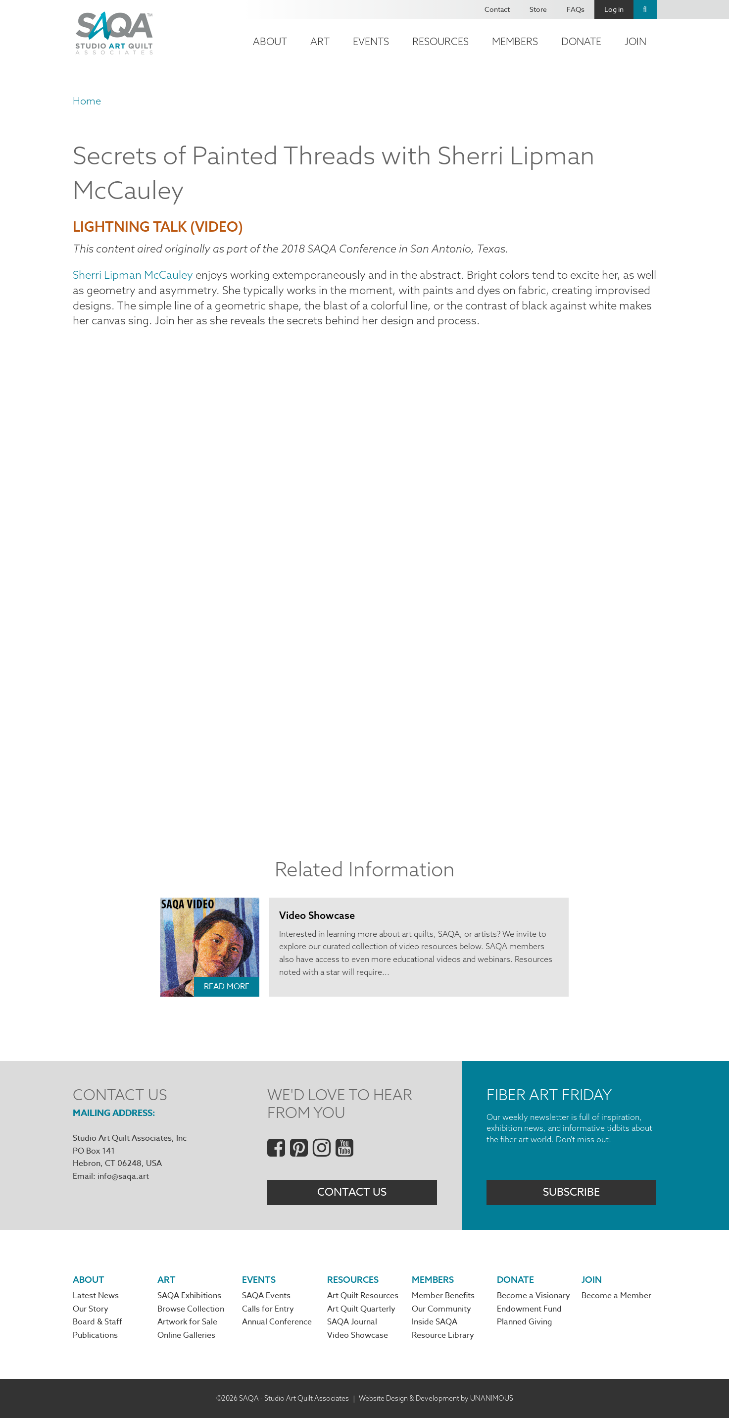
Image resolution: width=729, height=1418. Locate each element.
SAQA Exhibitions (189, 1296)
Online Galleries (186, 1335)
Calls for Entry (268, 1309)
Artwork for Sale (187, 1322)
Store (538, 9)
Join (635, 41)
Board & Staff (97, 1322)
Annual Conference (277, 1322)
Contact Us (352, 1192)
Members (515, 41)
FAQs (575, 9)
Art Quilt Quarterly (361, 1309)
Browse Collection (190, 1309)
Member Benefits (443, 1296)
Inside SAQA (434, 1322)
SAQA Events (266, 1296)
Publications (95, 1335)
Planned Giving (524, 1322)
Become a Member (616, 1296)
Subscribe (571, 1192)
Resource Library (443, 1335)
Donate (581, 41)
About (270, 41)
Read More (226, 987)
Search (645, 9)
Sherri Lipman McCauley (133, 275)
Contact (497, 9)
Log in (614, 9)
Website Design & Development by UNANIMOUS (436, 1398)
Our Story (90, 1309)
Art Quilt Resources (362, 1296)
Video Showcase (317, 915)
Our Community (441, 1309)
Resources (440, 41)
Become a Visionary (533, 1296)
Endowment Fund (529, 1309)
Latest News (96, 1296)
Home (87, 101)
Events (371, 41)
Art (320, 41)
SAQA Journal (352, 1322)
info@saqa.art (123, 1176)
